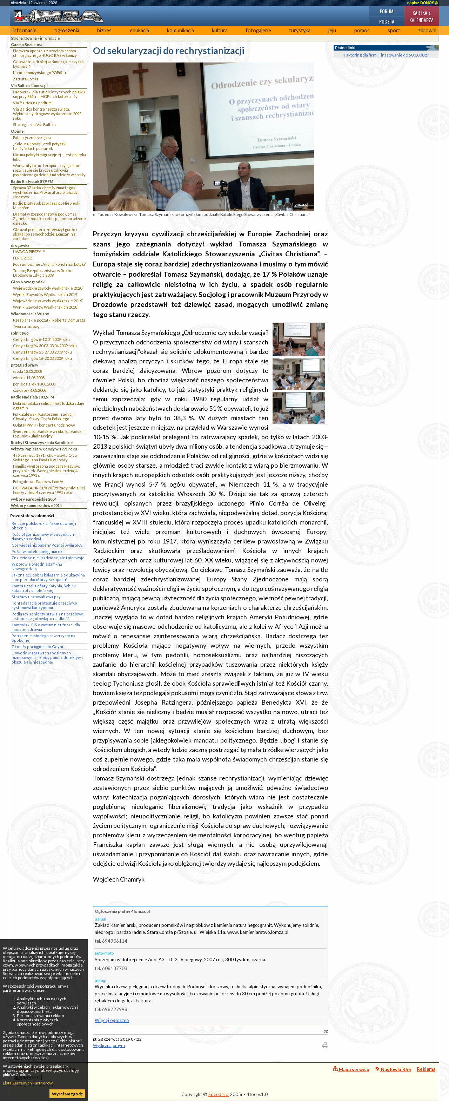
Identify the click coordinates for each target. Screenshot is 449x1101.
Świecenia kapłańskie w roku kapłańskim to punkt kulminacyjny (49, 433)
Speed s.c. (218, 1094)
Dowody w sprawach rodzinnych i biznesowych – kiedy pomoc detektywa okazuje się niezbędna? (47, 657)
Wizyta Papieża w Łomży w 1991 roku (44, 449)
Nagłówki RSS (393, 1069)
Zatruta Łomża (26, 79)
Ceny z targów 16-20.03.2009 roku (42, 358)
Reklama (426, 1069)
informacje (24, 30)
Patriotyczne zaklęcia (32, 137)
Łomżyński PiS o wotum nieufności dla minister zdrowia (46, 627)
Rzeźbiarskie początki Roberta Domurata (49, 320)
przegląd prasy (24, 365)
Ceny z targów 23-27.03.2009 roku (42, 352)
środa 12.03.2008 (27, 371)
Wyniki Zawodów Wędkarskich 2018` (45, 307)
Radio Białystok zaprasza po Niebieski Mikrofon (46, 205)
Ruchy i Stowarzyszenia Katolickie (42, 442)
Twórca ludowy (26, 326)
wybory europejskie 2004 (33, 499)
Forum (386, 11)
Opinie (17, 131)
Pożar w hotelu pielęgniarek (37, 551)
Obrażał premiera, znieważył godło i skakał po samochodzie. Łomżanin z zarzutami (45, 234)
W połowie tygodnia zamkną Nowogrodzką (37, 566)
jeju (332, 30)
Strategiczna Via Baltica (34, 124)
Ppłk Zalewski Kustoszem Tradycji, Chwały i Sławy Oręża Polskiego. (43, 416)
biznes (104, 30)
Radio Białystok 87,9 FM (32, 181)
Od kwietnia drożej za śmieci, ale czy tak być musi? (48, 63)
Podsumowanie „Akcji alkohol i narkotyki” (49, 264)
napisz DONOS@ (422, 3)
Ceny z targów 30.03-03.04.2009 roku (45, 345)
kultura (220, 30)
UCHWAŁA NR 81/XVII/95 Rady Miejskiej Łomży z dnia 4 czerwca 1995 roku (49, 490)
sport (394, 30)
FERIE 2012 (22, 258)
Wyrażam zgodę (67, 1093)
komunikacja (180, 30)
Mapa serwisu (351, 1069)
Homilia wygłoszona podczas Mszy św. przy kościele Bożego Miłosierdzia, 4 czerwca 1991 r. (46, 470)
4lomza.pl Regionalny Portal (44, 1073)
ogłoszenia (66, 30)
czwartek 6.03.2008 (29, 390)
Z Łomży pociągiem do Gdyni (37, 646)
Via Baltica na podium (32, 102)
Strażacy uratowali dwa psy (36, 596)
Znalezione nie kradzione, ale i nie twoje (48, 557)
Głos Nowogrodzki (28, 281)
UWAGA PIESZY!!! (29, 251)
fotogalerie (258, 30)
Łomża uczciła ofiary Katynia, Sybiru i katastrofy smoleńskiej (45, 588)
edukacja (139, 30)
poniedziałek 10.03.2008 (34, 384)
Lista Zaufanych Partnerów (28, 1083)
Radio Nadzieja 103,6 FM (32, 397)
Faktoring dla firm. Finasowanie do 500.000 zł (386, 55)
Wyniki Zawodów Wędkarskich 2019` (45, 294)
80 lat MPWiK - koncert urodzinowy (44, 425)
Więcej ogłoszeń (112, 1020)
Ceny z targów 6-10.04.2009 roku (41, 339)
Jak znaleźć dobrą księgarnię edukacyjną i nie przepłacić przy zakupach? (48, 577)
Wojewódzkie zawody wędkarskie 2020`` (48, 288)
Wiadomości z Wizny (30, 313)
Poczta (386, 21)
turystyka (299, 30)
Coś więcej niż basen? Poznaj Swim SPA (47, 545)
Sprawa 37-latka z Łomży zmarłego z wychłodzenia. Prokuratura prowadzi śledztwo (46, 192)
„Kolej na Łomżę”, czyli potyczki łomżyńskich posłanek (40, 146)
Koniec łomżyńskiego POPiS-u (39, 72)
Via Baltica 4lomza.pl (29, 85)
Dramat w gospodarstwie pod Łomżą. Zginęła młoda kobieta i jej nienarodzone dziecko (49, 218)
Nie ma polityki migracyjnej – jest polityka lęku (49, 156)
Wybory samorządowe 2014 (36, 505)
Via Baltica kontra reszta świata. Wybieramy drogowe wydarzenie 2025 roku (47, 113)
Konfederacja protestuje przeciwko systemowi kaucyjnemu (44, 605)
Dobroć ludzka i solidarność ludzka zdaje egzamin (49, 405)
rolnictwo (20, 333)
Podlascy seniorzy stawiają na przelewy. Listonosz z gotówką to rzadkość (47, 616)
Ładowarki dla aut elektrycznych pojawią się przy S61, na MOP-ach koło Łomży (49, 94)
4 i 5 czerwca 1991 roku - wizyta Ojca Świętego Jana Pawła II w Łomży (45, 457)
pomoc (362, 30)
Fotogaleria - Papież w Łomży (38, 481)
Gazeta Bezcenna (26, 44)
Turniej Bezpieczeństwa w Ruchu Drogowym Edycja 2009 (43, 272)
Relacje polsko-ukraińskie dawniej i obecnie (44, 525)
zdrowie (427, 30)
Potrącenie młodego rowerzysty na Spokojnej (43, 637)
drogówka (20, 245)
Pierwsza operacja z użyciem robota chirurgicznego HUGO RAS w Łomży (45, 53)
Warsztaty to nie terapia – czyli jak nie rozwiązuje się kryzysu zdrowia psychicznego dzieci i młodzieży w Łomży (49, 170)
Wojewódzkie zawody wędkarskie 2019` (48, 300)
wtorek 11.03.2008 (29, 377)
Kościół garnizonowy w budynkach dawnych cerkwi (43, 536)
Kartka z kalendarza (421, 16)
